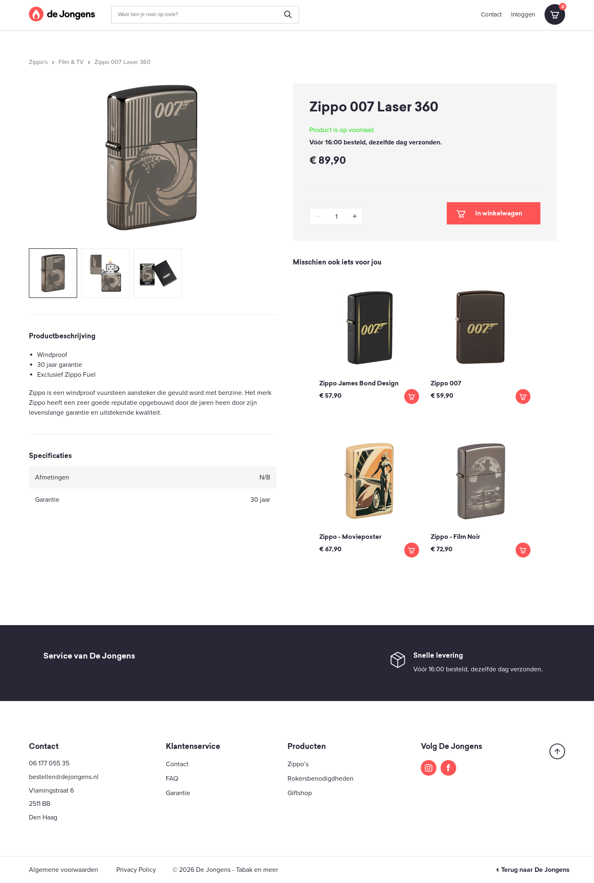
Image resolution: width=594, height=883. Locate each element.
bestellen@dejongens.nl (64, 777)
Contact (491, 14)
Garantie (178, 793)
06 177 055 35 (49, 763)
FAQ (172, 778)
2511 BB (39, 804)
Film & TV (71, 62)
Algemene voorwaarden (63, 870)
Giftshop (300, 793)
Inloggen (523, 14)
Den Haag (43, 817)
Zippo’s (298, 764)
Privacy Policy (136, 870)
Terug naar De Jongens (532, 870)
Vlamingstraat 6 (51, 790)
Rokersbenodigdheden (321, 778)
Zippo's (38, 62)
